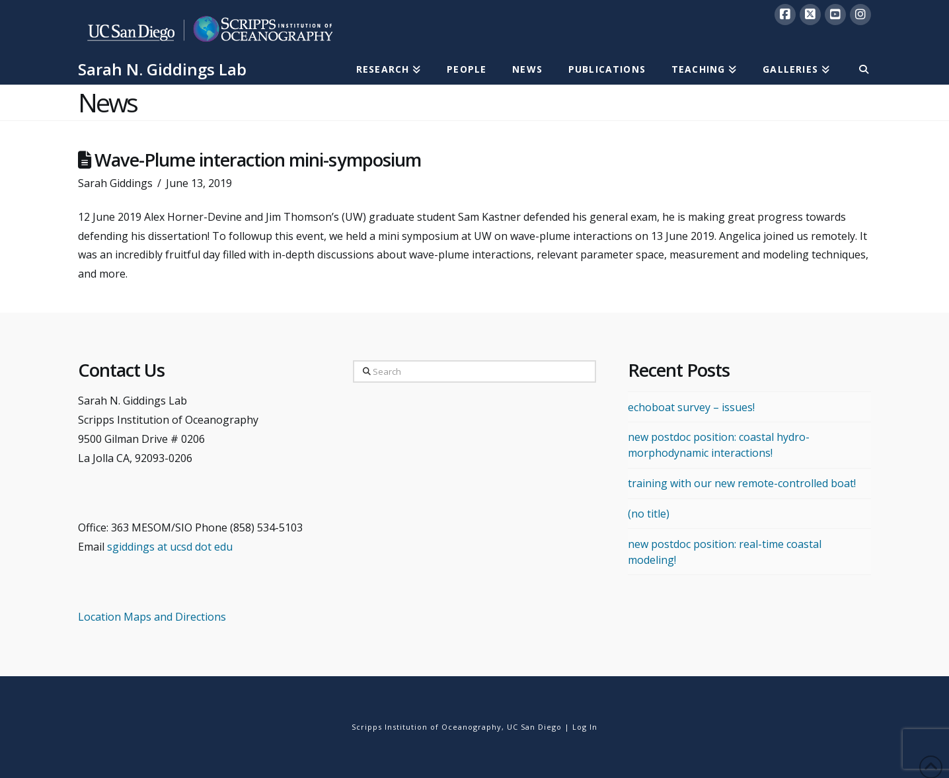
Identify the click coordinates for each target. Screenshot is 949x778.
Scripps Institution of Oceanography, (428, 727)
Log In (584, 727)
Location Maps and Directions (152, 616)
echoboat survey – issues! (691, 407)
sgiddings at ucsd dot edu (170, 546)
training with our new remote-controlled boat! (742, 483)
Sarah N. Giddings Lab (162, 69)
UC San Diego (534, 727)
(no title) (648, 513)
